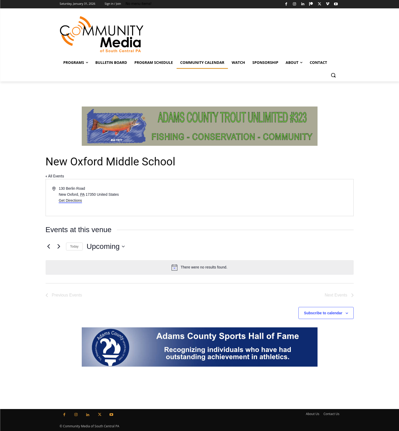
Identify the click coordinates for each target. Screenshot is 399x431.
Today (74, 246)
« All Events (55, 176)
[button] (333, 75)
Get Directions (70, 200)
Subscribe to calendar (323, 313)
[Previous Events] (49, 246)
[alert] (200, 267)
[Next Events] (59, 246)
